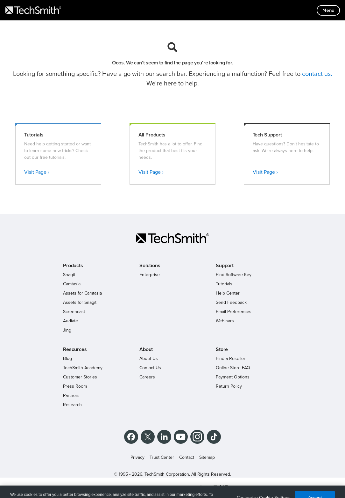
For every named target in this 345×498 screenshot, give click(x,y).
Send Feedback (231, 302)
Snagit (69, 274)
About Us (148, 358)
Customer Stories (80, 377)
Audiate (70, 321)
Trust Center (162, 457)
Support (225, 265)
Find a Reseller (230, 358)
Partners (71, 395)
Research (72, 404)
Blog (67, 358)
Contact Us (150, 367)
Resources (75, 349)
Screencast (74, 311)
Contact (186, 457)
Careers (147, 377)
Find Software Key (233, 274)
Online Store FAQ (233, 367)
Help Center (228, 293)
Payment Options (233, 377)
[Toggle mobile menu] (328, 10)
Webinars (225, 321)
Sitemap (207, 457)
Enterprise (149, 274)
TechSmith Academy (82, 367)
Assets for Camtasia (82, 293)
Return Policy (229, 386)
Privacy (137, 457)
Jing (67, 330)
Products (73, 265)
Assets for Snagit (79, 302)
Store (222, 349)
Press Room (75, 386)
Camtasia (72, 284)
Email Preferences (233, 311)
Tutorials (224, 284)
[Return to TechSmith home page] (33, 10)
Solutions (149, 265)
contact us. (317, 74)
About (146, 349)
